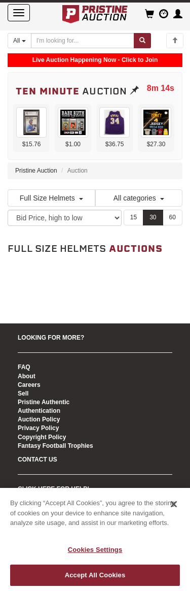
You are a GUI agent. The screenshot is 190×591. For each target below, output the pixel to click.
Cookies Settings (95, 549)
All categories (138, 198)
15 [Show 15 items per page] (133, 217)
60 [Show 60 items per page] (172, 217)
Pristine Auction (36, 170)
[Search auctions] (82, 40)
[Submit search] (142, 40)
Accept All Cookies (95, 575)
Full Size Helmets (51, 198)
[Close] (174, 504)
